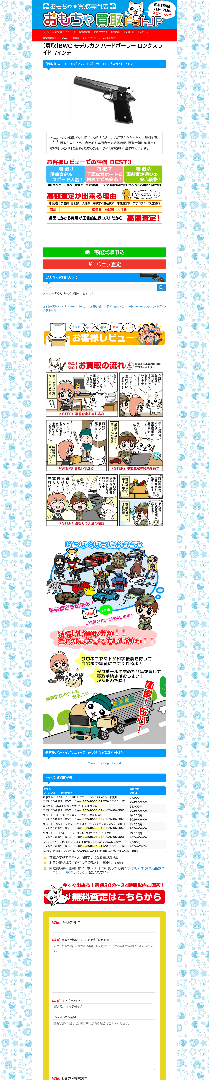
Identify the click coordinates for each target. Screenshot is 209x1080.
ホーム (46, 32)
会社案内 (75, 38)
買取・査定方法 (100, 32)
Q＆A (65, 38)
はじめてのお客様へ (108, 38)
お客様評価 (143, 32)
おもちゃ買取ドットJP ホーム (59, 306)
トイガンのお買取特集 (90, 306)
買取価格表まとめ (51, 38)
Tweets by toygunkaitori (104, 763)
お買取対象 (116, 32)
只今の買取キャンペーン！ (63, 32)
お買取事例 (129, 32)
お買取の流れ (85, 32)
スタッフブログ (88, 38)
